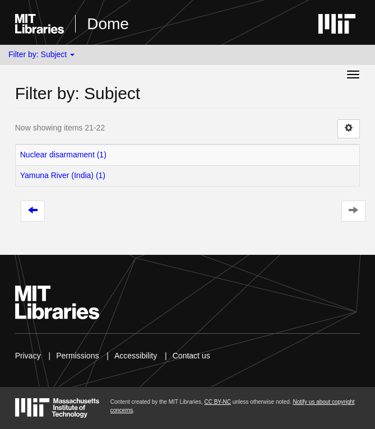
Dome (108, 23)
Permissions (77, 355)
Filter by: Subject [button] (41, 54)
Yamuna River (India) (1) (62, 175)
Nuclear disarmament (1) (63, 154)
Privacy (28, 355)
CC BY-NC (217, 402)
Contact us (191, 355)
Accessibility (135, 355)
